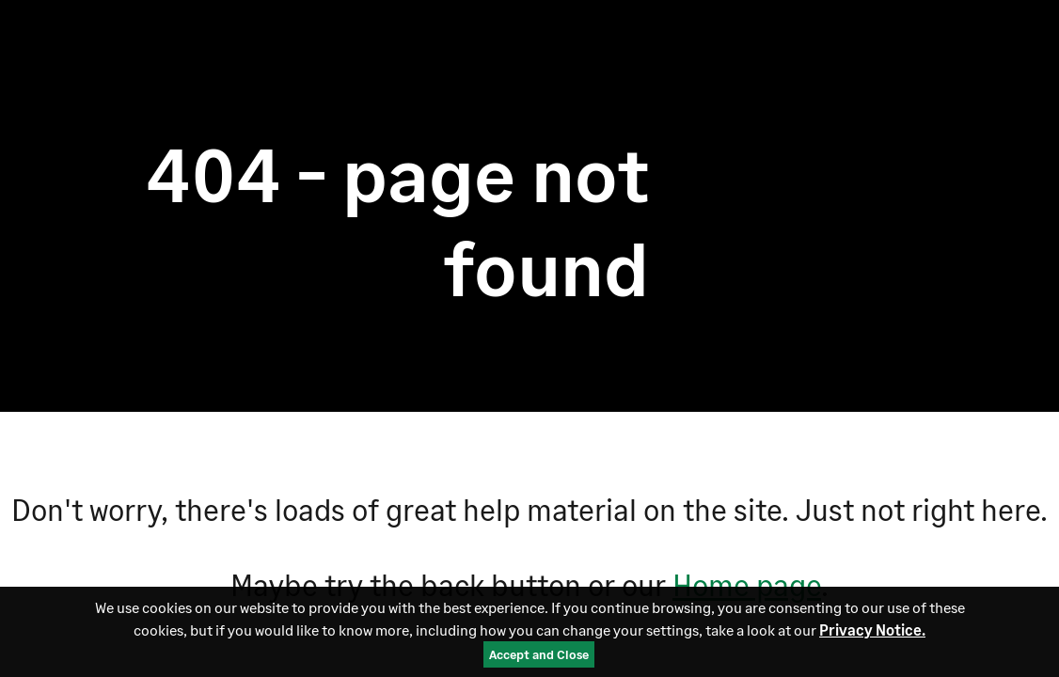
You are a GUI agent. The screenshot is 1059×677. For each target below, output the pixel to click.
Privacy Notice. (872, 629)
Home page (746, 584)
